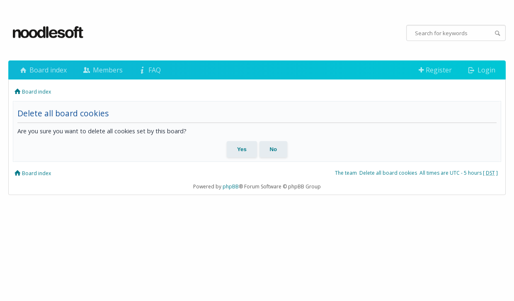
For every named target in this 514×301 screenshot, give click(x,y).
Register (435, 70)
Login (481, 70)
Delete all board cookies (388, 172)
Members (102, 70)
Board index (43, 70)
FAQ (149, 70)
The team (346, 172)
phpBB (231, 186)
